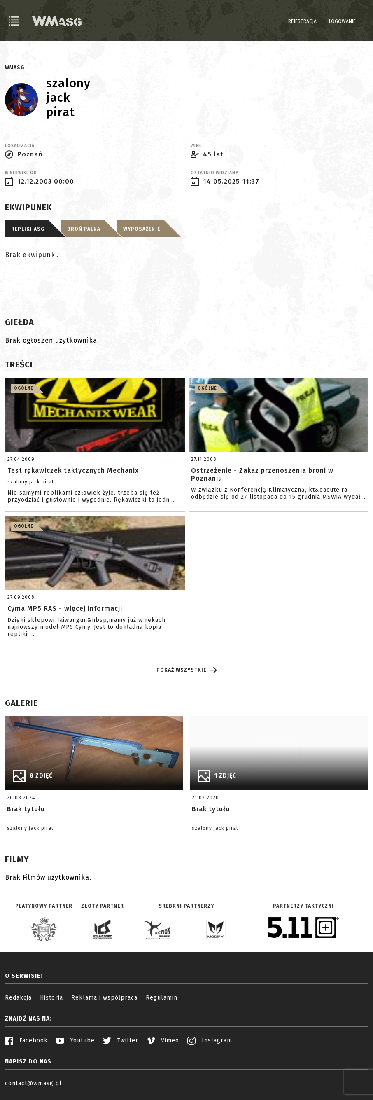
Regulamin (161, 997)
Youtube (75, 1040)
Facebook (26, 1040)
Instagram (209, 1040)
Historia (51, 997)
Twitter (120, 1040)
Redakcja (18, 997)
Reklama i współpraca (104, 997)
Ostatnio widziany (214, 172)
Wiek (196, 145)
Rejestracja (302, 21)
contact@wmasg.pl (33, 1083)
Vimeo (163, 1040)
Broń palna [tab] (83, 229)
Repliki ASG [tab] (27, 229)
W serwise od (21, 172)
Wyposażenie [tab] (141, 229)
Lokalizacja (20, 145)
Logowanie (342, 21)
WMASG (14, 67)
